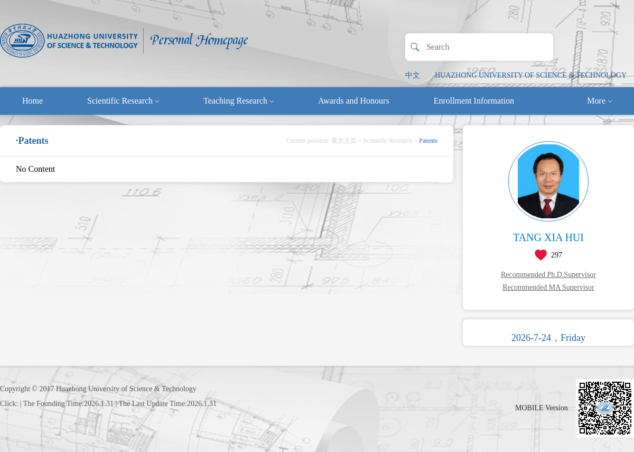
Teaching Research (238, 100)
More (599, 100)
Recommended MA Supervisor (548, 287)
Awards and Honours (353, 100)
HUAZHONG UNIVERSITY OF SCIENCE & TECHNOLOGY (531, 75)
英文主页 (344, 140)
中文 (412, 75)
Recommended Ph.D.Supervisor (548, 275)
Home (32, 100)
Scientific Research (123, 100)
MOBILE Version (541, 408)
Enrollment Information (474, 100)
